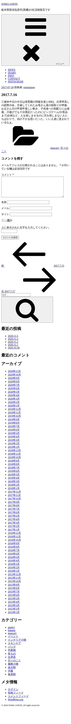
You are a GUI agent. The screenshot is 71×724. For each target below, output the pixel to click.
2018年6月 (14, 475)
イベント (13, 640)
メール (5, 212)
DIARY (12, 72)
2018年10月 (14, 461)
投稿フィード (16, 696)
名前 (4, 206)
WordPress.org (15, 703)
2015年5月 (14, 602)
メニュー (35, 40)
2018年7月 (14, 471)
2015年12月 (14, 578)
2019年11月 (14, 416)
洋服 (10, 674)
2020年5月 (14, 395)
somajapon (29, 87)
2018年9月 (14, 464)
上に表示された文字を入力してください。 (26, 231)
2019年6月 (14, 433)
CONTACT (14, 78)
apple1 (11, 631)
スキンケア (14, 647)
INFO (11, 75)
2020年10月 (14, 378)
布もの (12, 657)
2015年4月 (14, 605)
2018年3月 (14, 485)
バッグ (12, 650)
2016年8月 (14, 550)
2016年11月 (14, 540)
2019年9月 (14, 423)
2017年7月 (14, 512)
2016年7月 (14, 554)
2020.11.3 (13, 342)
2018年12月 (14, 454)
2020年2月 (14, 406)
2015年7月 (14, 595)
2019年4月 (14, 440)
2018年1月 (14, 492)
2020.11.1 (13, 348)
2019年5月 (14, 437)
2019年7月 (14, 430)
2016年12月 (14, 537)
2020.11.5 (13, 339)
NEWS (11, 69)
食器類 (12, 678)
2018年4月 (14, 481)
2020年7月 (14, 388)
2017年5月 (14, 519)
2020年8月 (14, 385)
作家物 (12, 654)
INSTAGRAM (15, 81)
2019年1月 (14, 450)
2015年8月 (14, 592)
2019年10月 (14, 419)
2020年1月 (14, 409)
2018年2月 (14, 488)
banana (11, 634)
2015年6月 (14, 599)
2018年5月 (14, 478)
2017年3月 (14, 526)
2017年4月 (14, 523)
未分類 (12, 671)
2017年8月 (14, 509)
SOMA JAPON (9, 4)
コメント (7, 174)
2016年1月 (14, 574)
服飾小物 (13, 667)
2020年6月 (14, 392)
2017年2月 (14, 530)
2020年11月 (14, 375)
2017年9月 (14, 506)
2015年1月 (14, 616)
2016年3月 (14, 568)
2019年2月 (14, 447)
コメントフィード (18, 700)
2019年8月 (14, 426)
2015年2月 (14, 612)
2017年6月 (14, 516)
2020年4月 (14, 399)
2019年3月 (14, 444)
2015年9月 (14, 588)
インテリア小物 (17, 643)
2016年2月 (14, 571)
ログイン (13, 693)
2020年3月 (14, 402)
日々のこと (14, 664)
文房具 (12, 661)
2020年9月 (14, 382)
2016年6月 (14, 557)
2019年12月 (14, 413)
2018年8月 (14, 468)
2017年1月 (14, 533)
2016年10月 (14, 543)
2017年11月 (14, 499)
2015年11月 (14, 581)
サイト (5, 218)
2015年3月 (14, 609)
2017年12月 (14, 495)
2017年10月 (14, 502)
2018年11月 (14, 457)
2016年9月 (14, 547)
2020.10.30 (14, 351)
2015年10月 (14, 585)
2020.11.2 (13, 345)
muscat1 (54, 148)
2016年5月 (14, 561)
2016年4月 (14, 564)
